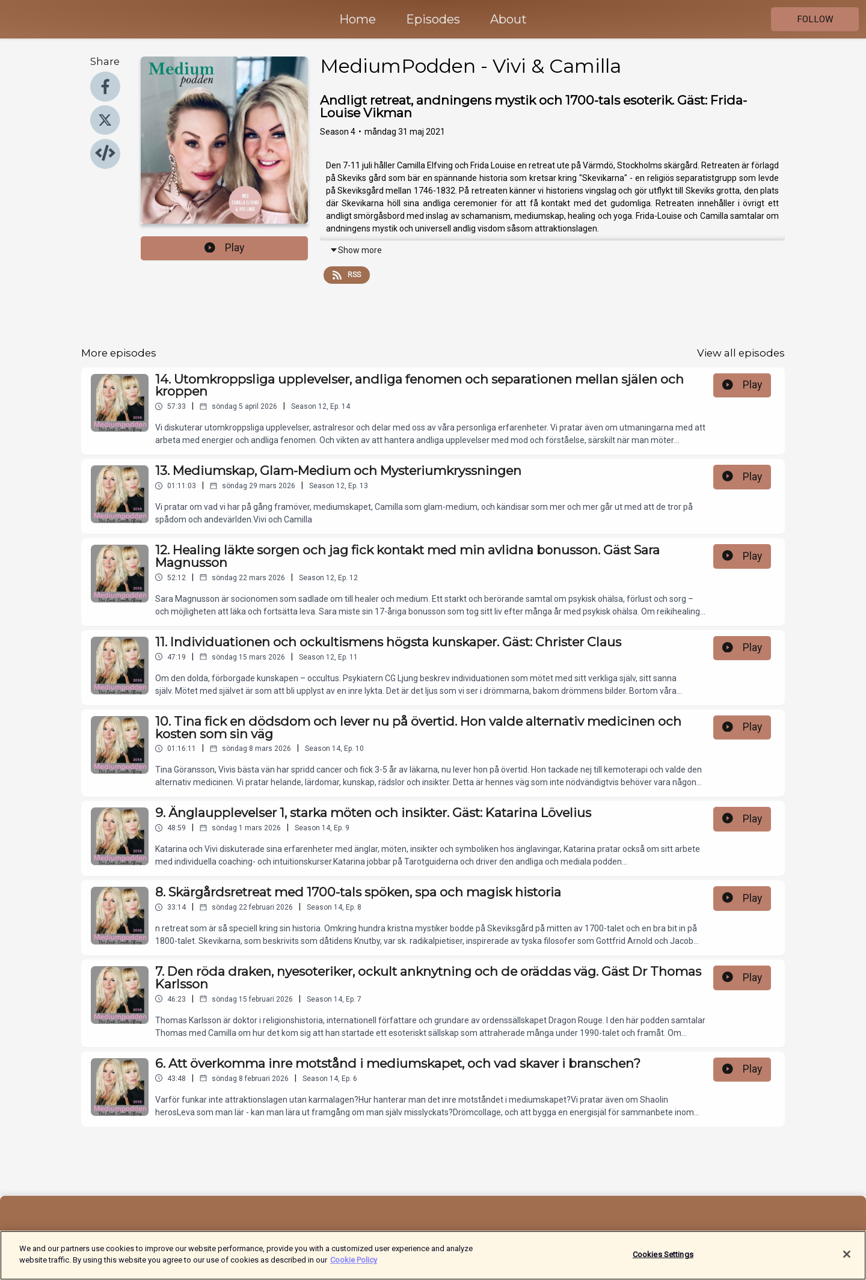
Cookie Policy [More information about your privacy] (353, 1266)
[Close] (847, 1260)
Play (224, 248)
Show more (356, 250)
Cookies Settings (663, 1260)
